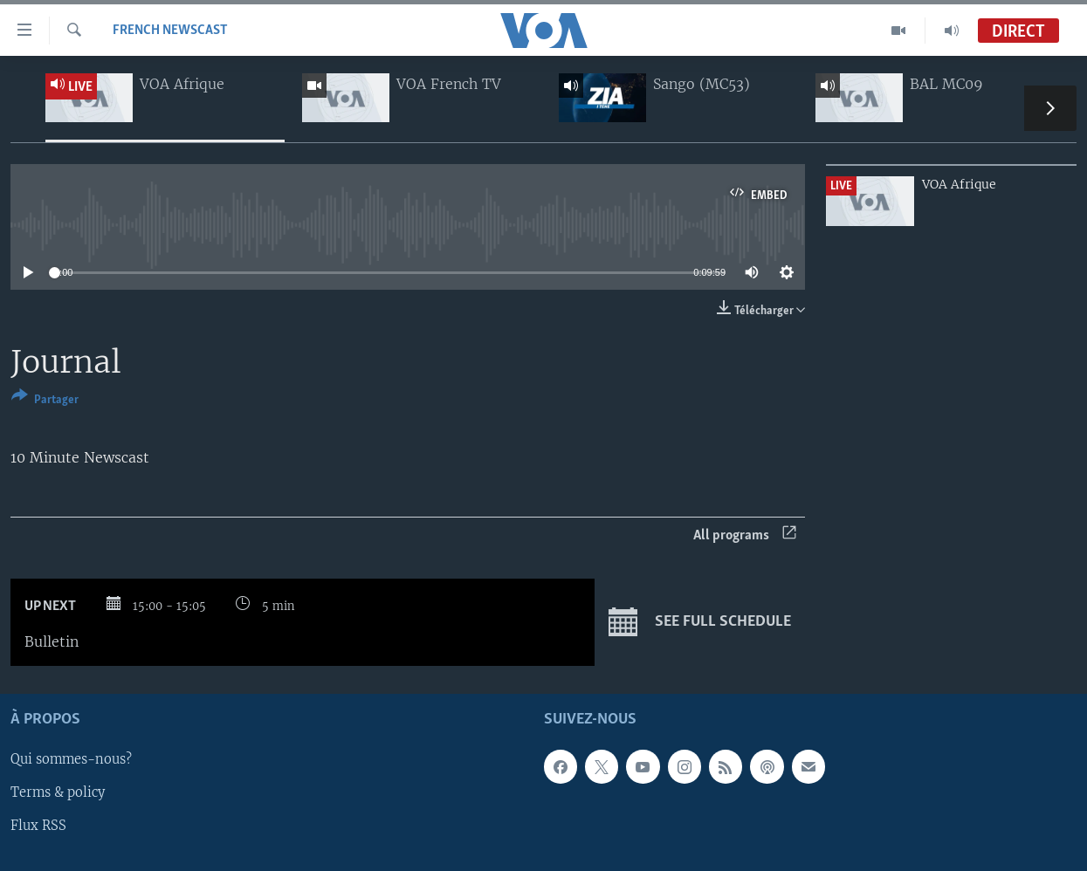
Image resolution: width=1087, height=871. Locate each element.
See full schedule (700, 622)
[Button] (45, 401)
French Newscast (170, 31)
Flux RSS (38, 826)
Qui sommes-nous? (71, 760)
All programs (744, 535)
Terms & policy (57, 793)
